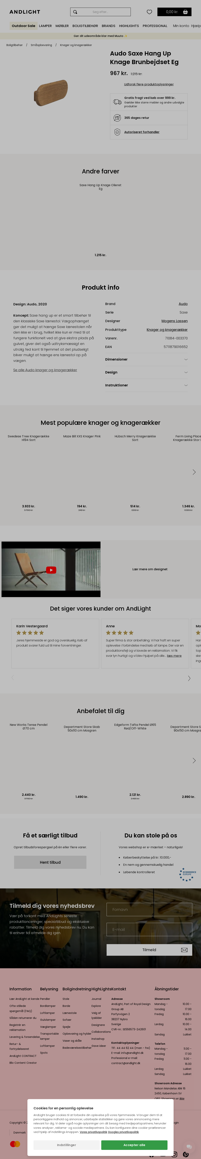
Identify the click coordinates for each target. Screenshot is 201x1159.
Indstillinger (66, 1145)
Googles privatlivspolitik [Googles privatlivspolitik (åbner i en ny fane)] (123, 1132)
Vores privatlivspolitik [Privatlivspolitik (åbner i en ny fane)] (93, 1132)
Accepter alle (134, 1145)
